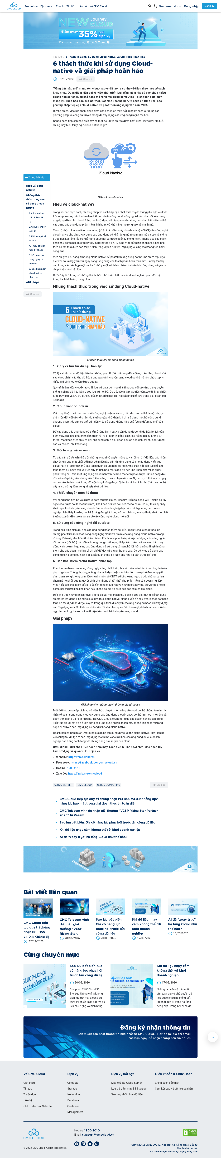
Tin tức (57, 56)
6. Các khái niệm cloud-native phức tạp (37, 272)
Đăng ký (209, 6)
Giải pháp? (32, 282)
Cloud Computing (108, 785)
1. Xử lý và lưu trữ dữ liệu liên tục (36, 216)
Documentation (170, 6)
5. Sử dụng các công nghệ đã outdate (37, 258)
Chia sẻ (32, 294)
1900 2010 (92, 1130)
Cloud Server (63, 785)
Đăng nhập (191, 6)
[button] (36, 177)
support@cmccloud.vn (98, 1134)
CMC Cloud (84, 785)
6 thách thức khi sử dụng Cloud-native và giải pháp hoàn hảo (105, 57)
